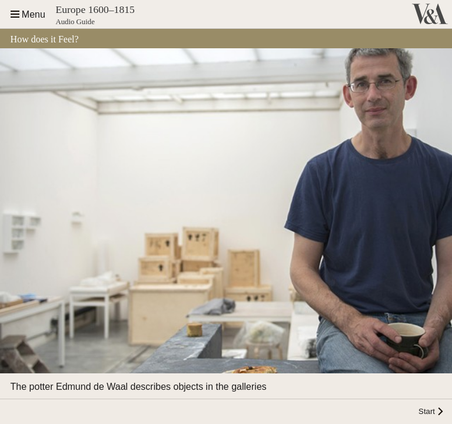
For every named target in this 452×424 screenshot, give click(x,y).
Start (426, 411)
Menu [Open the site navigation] (33, 14)
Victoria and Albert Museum (428, 14)
